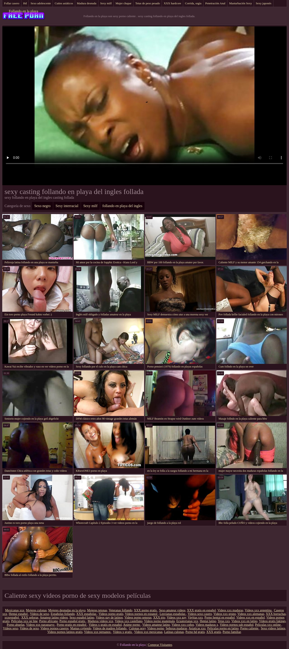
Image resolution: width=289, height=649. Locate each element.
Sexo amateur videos (172, 610)
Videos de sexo (39, 614)
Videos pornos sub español (237, 624)
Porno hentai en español (220, 617)
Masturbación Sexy (240, 3)
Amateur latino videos (54, 617)
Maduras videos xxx (100, 621)
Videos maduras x (207, 624)
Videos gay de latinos (109, 617)
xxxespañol (12, 617)
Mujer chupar (123, 3)
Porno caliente (249, 628)
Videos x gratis (123, 632)
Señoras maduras (176, 628)
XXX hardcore (172, 3)
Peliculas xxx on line (24, 621)
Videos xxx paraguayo (40, 624)
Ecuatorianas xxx (187, 621)
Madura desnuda (86, 3)
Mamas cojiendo (80, 628)
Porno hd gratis (195, 632)
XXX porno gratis (146, 610)
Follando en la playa (23, 11)
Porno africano (48, 621)
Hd (25, 3)
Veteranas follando (120, 610)
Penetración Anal (215, 3)
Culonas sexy (137, 628)
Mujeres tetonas (97, 610)
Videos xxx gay (176, 617)
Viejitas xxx (195, 617)
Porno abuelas (16, 624)
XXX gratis (213, 632)
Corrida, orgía (193, 3)
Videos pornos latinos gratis (65, 632)
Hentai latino (208, 621)
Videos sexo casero (200, 614)
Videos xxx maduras (230, 610)
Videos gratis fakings (272, 621)
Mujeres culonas (36, 610)
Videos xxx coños (183, 624)
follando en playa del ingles (122, 206)
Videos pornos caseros (54, 628)
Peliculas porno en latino (223, 628)
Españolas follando (63, 614)
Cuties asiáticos (64, 3)
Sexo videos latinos (273, 628)
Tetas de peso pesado (147, 3)
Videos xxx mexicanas (148, 632)
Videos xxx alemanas (251, 614)
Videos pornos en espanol (141, 614)
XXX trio (159, 617)
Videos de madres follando (110, 628)
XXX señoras (29, 617)
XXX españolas (86, 614)
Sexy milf (106, 3)
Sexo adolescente (40, 3)
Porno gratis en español (72, 624)
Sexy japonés (263, 3)
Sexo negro (42, 206)
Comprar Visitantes (160, 645)
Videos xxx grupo (224, 614)
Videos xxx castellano (128, 621)
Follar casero (11, 3)
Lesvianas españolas (173, 614)
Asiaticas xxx (197, 628)
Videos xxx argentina (258, 610)
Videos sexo (10, 628)
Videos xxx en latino (244, 621)
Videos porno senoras (137, 617)
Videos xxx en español (250, 617)
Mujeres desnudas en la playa (67, 610)
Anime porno (132, 624)
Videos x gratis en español (105, 624)
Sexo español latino (82, 617)
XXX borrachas (276, 614)
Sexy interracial (67, 206)
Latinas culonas (174, 632)
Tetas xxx (224, 621)
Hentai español (18, 614)
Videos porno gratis (111, 614)
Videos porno (155, 628)
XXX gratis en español (201, 610)
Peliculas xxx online (268, 624)
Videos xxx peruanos (97, 632)
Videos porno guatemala (159, 621)
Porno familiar (232, 632)
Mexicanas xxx (14, 610)
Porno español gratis (72, 621)
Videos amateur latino (156, 624)
